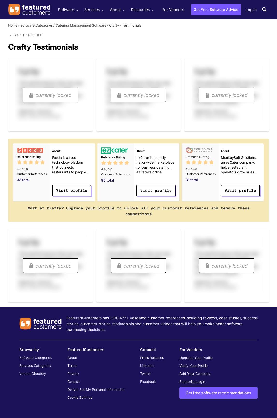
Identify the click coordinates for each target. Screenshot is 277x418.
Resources (141, 10)
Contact (73, 381)
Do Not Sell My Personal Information (95, 389)
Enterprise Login (192, 381)
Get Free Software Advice (216, 9)
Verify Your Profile (193, 366)
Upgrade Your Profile (196, 358)
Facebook (148, 381)
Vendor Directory (32, 373)
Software (67, 10)
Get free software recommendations (218, 393)
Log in (251, 9)
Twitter (145, 373)
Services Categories (35, 366)
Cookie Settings (79, 397)
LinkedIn (147, 366)
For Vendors (173, 9)
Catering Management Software (81, 25)
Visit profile (71, 190)
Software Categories (36, 25)
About (116, 10)
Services (93, 10)
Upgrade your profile (90, 208)
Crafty (114, 25)
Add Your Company (195, 373)
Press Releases (152, 358)
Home (12, 25)
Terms (72, 366)
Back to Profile (27, 35)
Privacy (73, 373)
